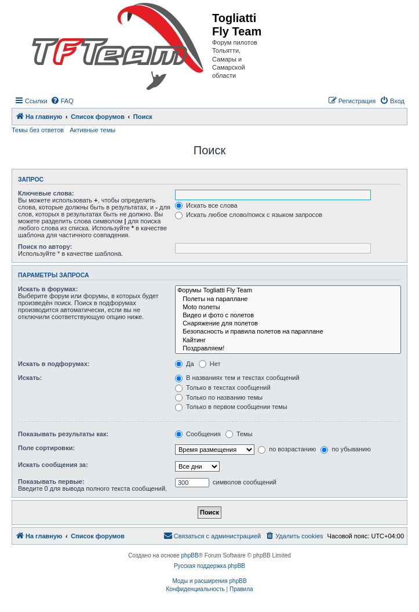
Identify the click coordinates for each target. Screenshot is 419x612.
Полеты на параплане (288, 299)
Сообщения (198, 433)
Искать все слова (206, 205)
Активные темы (92, 129)
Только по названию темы (219, 397)
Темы (239, 433)
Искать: (30, 377)
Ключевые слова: (46, 193)
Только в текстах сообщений (223, 387)
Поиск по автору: (45, 246)
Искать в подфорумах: (54, 363)
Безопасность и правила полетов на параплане (288, 332)
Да (184, 363)
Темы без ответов (38, 129)
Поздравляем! (288, 349)
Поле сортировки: (46, 447)
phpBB (190, 555)
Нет (210, 363)
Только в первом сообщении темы (231, 406)
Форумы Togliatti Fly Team (288, 291)
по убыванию (345, 449)
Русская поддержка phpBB (209, 566)
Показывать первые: (51, 481)
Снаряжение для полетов (288, 324)
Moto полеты (288, 307)
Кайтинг (288, 340)
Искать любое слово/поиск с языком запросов (248, 214)
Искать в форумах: (48, 288)
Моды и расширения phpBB (209, 581)
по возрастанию (287, 449)
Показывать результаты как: (63, 433)
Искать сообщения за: (53, 464)
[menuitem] (62, 101)
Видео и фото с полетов (288, 316)
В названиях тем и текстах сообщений (237, 377)
